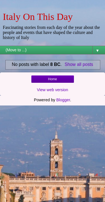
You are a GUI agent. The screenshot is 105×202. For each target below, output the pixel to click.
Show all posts (79, 64)
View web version (52, 90)
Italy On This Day (38, 16)
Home (52, 79)
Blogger (63, 100)
